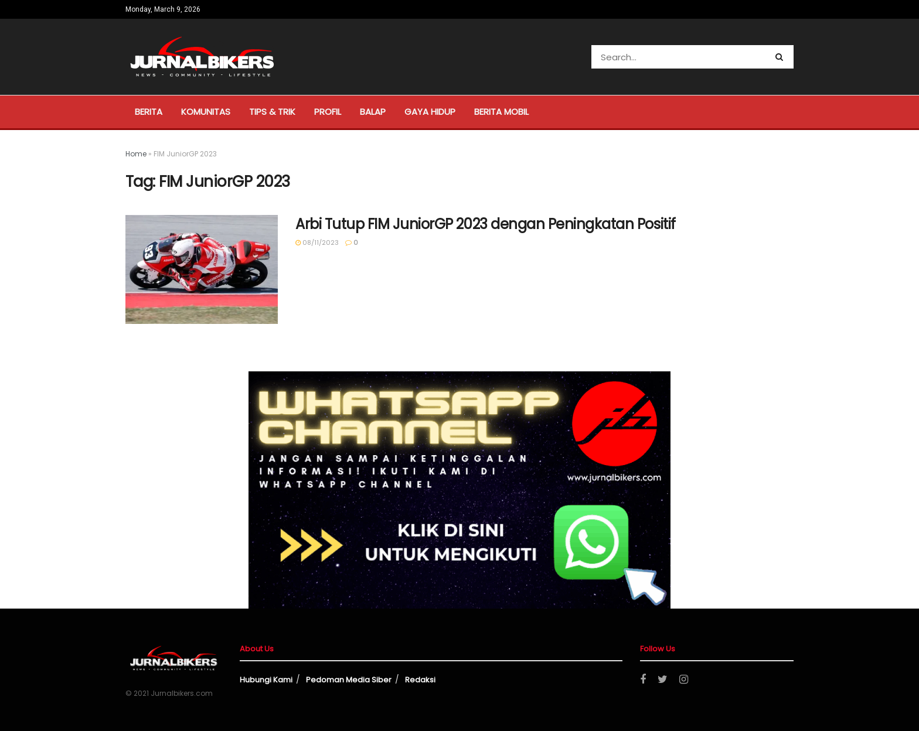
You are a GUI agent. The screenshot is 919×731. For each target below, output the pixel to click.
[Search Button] (782, 57)
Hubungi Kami (266, 679)
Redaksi (420, 679)
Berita (148, 111)
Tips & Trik (272, 111)
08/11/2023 (317, 242)
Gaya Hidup (429, 111)
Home (136, 154)
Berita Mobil (501, 111)
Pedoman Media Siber (349, 679)
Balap (373, 111)
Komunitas (205, 111)
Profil (327, 111)
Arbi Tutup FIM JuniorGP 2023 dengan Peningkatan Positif (485, 224)
